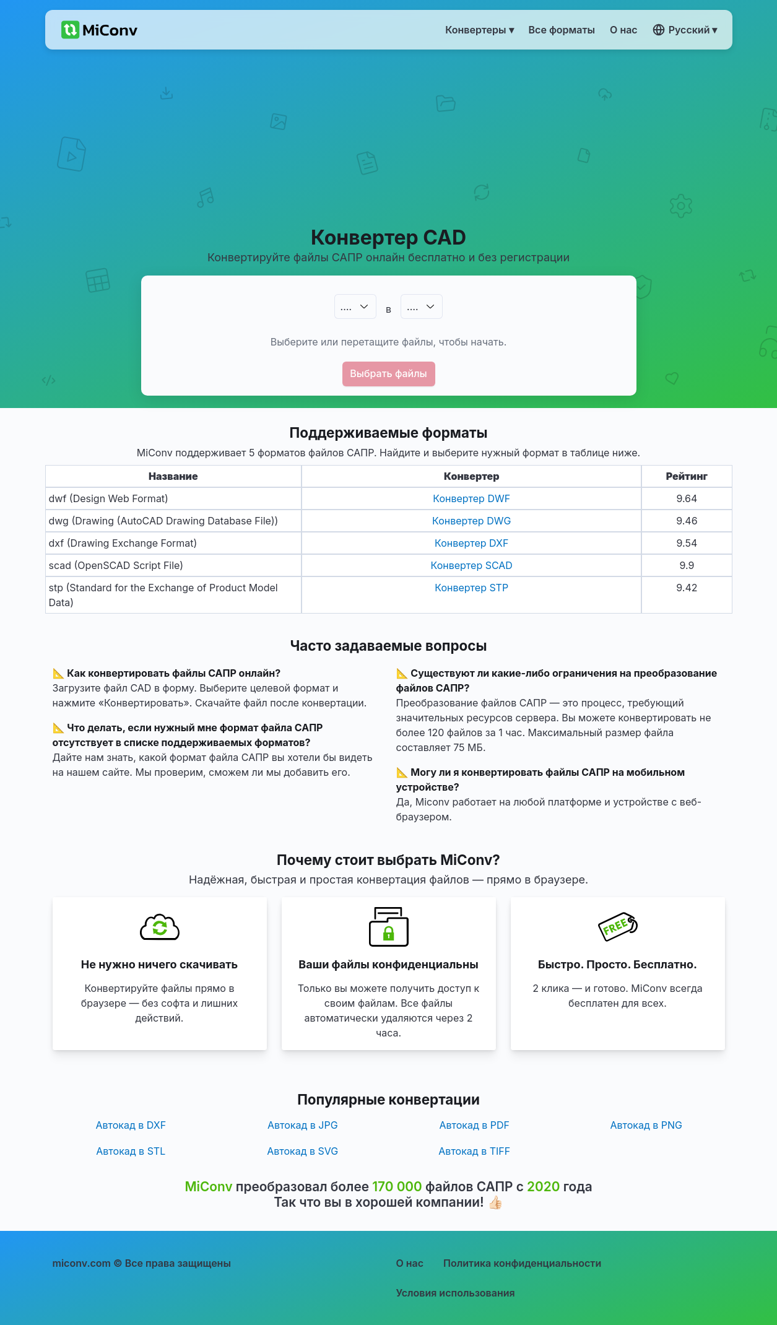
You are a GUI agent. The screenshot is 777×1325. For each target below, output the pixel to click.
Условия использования (455, 1293)
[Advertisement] (388, 136)
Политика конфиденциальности (522, 1263)
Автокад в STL (130, 1151)
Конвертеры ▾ (479, 30)
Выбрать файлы (388, 373)
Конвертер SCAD (472, 565)
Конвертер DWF (471, 498)
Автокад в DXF (130, 1125)
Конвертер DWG (471, 521)
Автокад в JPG (302, 1125)
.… (346, 306)
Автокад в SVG (302, 1151)
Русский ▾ (685, 30)
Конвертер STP (471, 587)
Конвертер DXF (471, 543)
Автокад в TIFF (474, 1151)
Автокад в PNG (646, 1125)
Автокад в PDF (474, 1125)
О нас (410, 1263)
